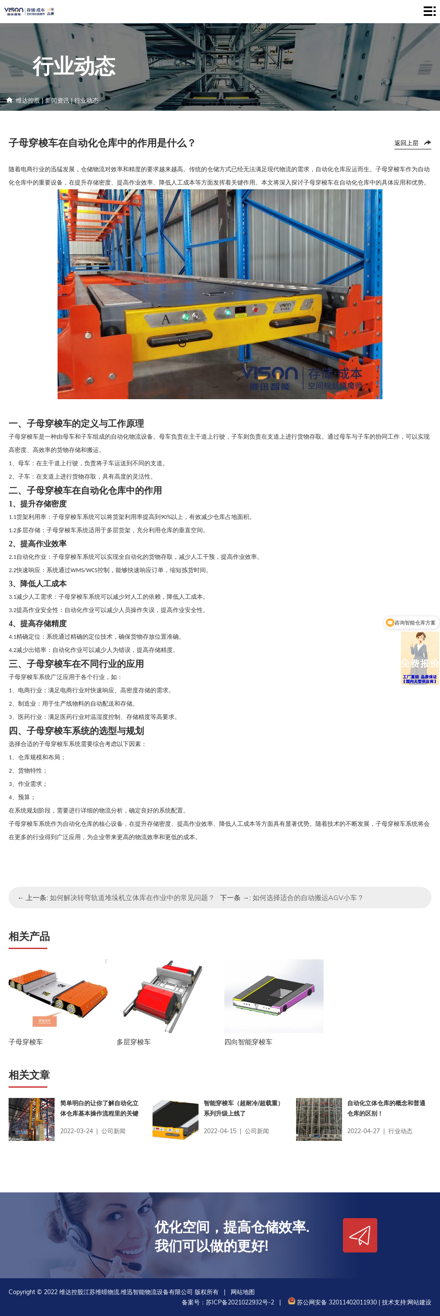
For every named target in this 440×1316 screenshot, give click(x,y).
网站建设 (419, 1302)
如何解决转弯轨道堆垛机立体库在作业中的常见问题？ (132, 897)
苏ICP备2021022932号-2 (240, 1302)
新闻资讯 (57, 100)
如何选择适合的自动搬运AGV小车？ (308, 897)
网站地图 (243, 1292)
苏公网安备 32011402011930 (331, 1302)
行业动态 (86, 100)
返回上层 (406, 143)
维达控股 (28, 100)
